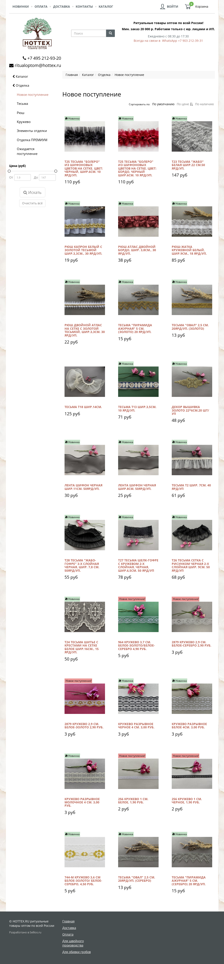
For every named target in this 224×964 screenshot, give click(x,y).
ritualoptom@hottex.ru (38, 65)
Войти (172, 6)
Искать (32, 192)
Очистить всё (32, 203)
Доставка (61, 6)
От (11, 177)
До (36, 177)
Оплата (41, 6)
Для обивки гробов (76, 952)
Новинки (20, 6)
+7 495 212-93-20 (44, 58)
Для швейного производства (73, 943)
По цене (185, 104)
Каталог (106, 6)
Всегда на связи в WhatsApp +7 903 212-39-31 (168, 41)
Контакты (84, 6)
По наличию (204, 104)
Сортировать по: (139, 104)
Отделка (20, 85)
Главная (68, 921)
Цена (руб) (17, 166)
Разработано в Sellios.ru (25, 932)
